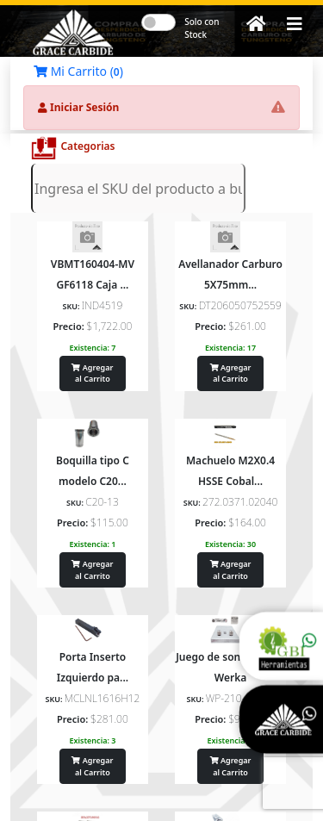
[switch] (158, 22)
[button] (294, 24)
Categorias (87, 146)
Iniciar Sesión (78, 107)
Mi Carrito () (78, 71)
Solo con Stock (201, 28)
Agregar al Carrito (92, 373)
